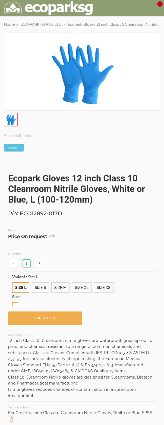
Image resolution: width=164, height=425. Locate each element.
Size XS (103, 287)
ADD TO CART (45, 318)
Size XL (82, 287)
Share (12, 148)
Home (9, 24)
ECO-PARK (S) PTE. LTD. (41, 24)
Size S (40, 287)
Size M (60, 287)
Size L (20, 287)
